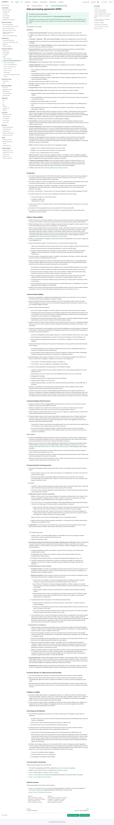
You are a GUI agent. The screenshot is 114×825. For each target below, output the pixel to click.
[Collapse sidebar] (12, 815)
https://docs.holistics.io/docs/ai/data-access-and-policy (51, 236)
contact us (76, 289)
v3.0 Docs (85, 2)
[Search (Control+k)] (107, 2)
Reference (35, 2)
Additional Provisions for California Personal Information (52, 446)
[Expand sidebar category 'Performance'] (20, 81)
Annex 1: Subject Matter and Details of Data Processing (43, 772)
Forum (93, 2)
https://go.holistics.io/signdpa (62, 16)
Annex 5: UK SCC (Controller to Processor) (40, 792)
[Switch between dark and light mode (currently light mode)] (98, 2)
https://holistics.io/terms (61, 770)
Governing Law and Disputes (101, 24)
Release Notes (52, 2)
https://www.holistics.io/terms (59, 167)
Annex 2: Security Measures (36, 774)
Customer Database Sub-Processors (102, 14)
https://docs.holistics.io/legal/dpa (66, 768)
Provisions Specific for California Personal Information (102, 20)
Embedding (27, 2)
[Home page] (28, 6)
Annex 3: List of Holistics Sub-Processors (40, 777)
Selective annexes (98, 28)
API (22, 2)
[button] (12, 16)
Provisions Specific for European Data (102, 16)
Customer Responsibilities (100, 11)
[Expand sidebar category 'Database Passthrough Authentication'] (20, 33)
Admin (17, 2)
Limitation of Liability (99, 22)
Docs (12, 2)
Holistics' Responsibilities (100, 10)
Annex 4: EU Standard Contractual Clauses (40, 788)
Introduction (97, 8)
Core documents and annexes (101, 26)
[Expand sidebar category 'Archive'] (20, 76)
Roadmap (61, 2)
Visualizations (43, 2)
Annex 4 (41, 502)
